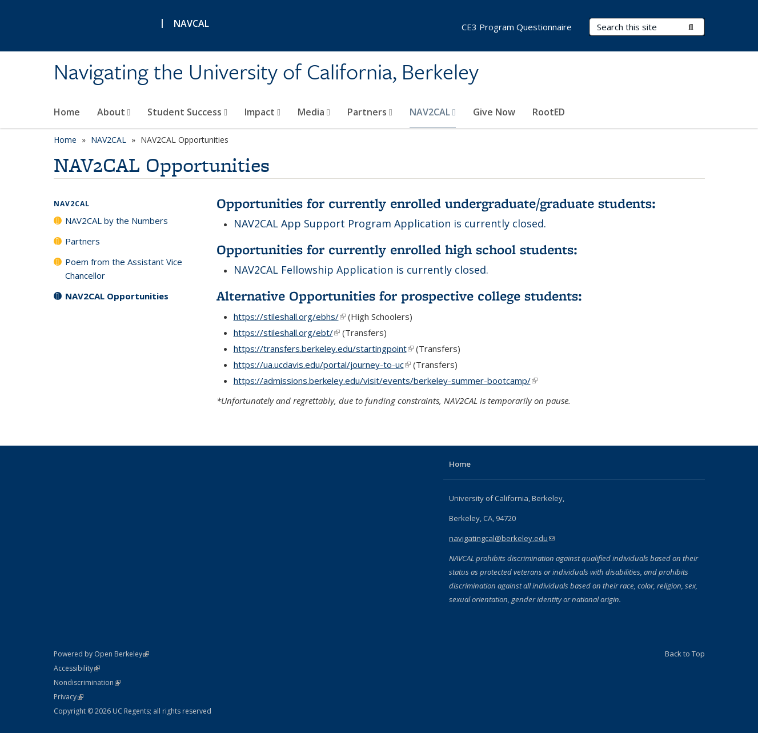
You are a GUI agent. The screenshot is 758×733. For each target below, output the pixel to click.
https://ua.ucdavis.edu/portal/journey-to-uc (322, 364)
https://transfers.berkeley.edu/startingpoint (324, 348)
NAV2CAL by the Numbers (116, 220)
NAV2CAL (433, 112)
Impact (262, 112)
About (114, 112)
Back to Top (685, 653)
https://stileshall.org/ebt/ (287, 332)
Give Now (494, 112)
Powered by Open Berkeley (101, 654)
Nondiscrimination (87, 682)
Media (314, 112)
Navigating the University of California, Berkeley (266, 72)
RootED (548, 112)
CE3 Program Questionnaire (517, 27)
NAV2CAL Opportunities (117, 296)
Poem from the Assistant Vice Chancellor (123, 268)
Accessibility (77, 668)
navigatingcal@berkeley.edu (502, 538)
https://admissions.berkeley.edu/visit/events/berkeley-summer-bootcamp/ (386, 380)
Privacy (68, 697)
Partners (369, 112)
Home (67, 112)
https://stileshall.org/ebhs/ (290, 316)
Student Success (187, 112)
